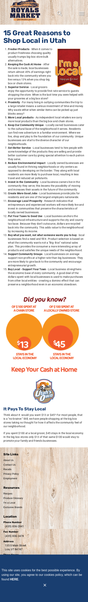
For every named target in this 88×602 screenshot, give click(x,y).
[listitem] (8, 460)
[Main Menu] (81, 13)
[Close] (44, 585)
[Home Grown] (44, 391)
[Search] (59, 13)
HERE (14, 579)
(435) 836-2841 (14, 526)
